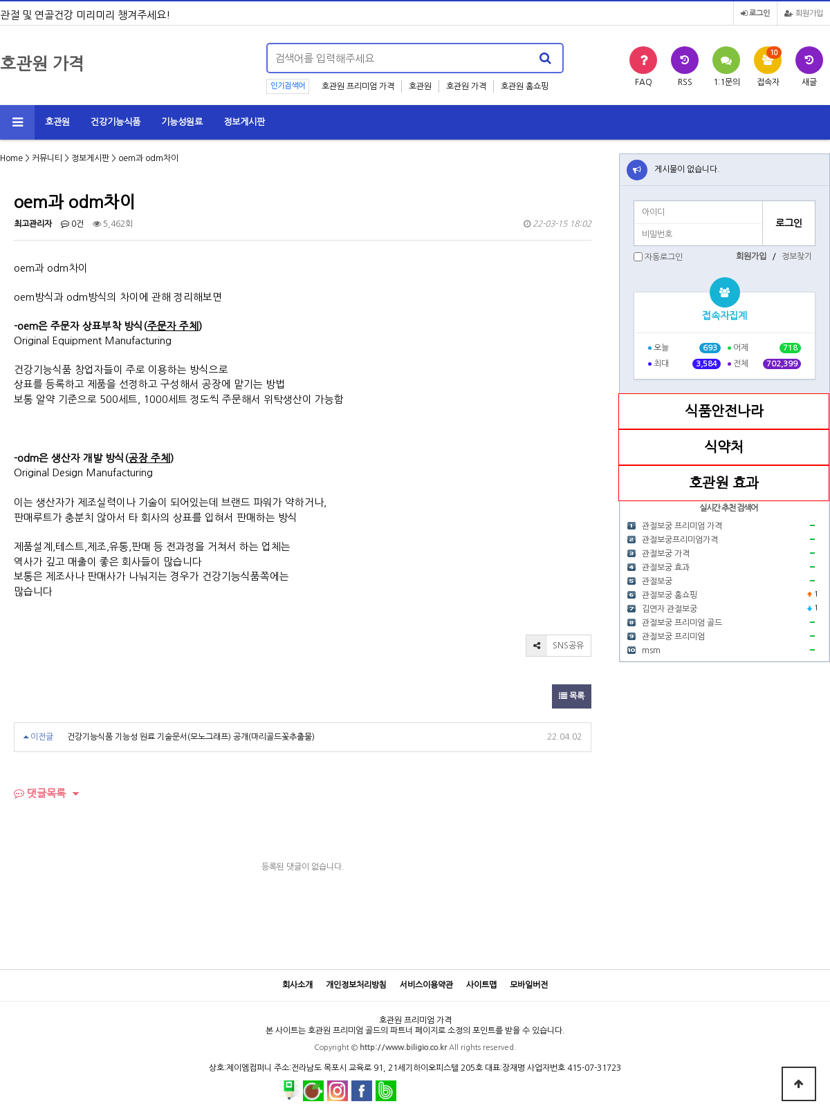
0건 (72, 224)
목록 (571, 696)
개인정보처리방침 (356, 985)
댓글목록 (40, 793)
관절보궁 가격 (666, 554)
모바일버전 (529, 985)
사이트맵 (481, 985)
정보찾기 (797, 256)
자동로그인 (664, 257)
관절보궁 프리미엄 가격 (682, 526)
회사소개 (297, 985)
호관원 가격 (466, 86)
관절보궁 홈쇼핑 (669, 595)
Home (11, 158)
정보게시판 (244, 122)
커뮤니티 (47, 158)
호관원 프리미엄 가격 (358, 86)
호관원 (420, 86)
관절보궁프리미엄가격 (680, 540)
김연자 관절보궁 (669, 609)
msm (651, 650)
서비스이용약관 (426, 985)
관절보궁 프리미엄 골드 (682, 623)
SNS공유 (555, 645)
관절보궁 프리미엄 (673, 637)
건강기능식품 (115, 122)
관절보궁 (657, 581)
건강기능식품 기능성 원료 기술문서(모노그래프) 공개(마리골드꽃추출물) (191, 737)
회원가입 (803, 13)
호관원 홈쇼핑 (524, 86)
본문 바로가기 (0, 0)
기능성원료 (182, 122)
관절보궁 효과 (666, 567)
